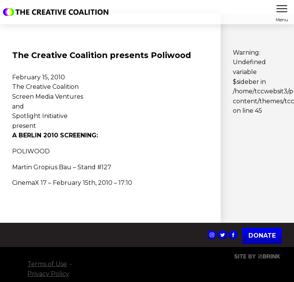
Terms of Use (47, 264)
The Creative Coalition (57, 12)
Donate (262, 235)
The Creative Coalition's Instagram (212, 234)
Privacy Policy (48, 273)
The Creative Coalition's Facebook (233, 234)
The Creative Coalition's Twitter (222, 234)
